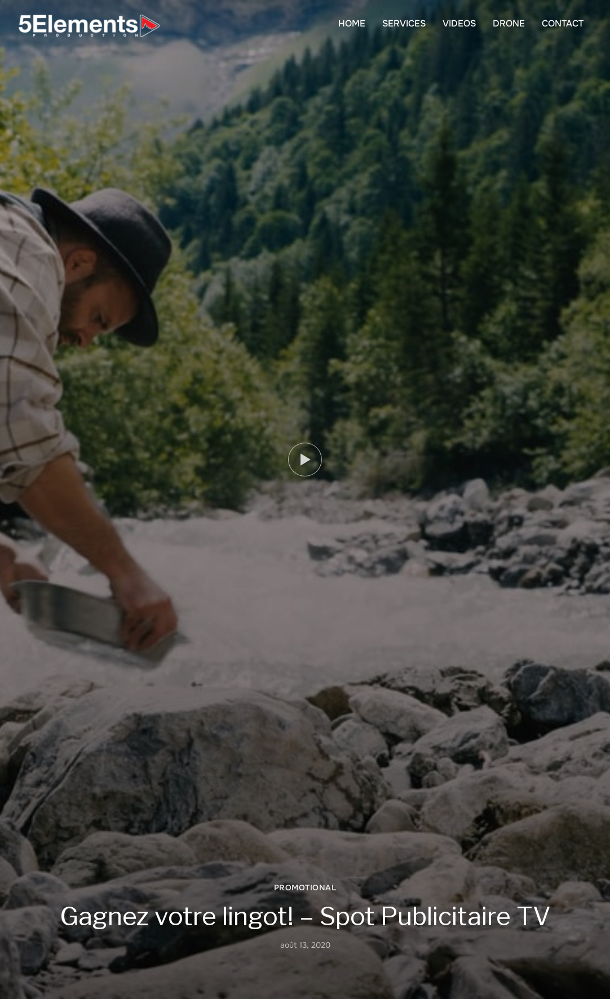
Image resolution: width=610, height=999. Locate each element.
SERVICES (404, 23)
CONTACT (563, 23)
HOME (351, 23)
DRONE (509, 23)
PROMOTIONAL (305, 887)
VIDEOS (459, 23)
